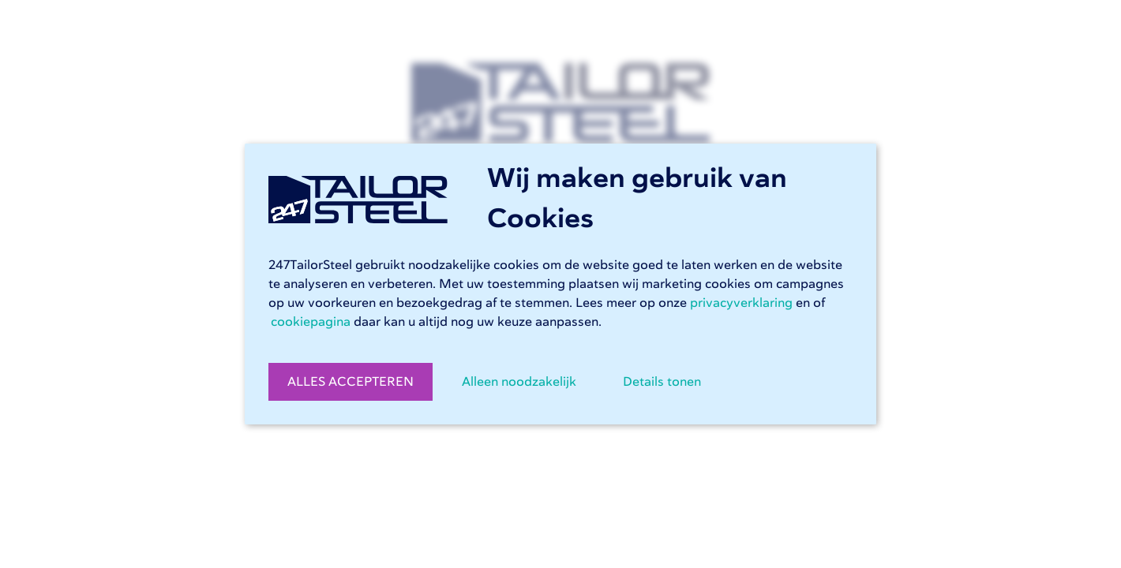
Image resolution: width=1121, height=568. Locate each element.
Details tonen (662, 382)
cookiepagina (311, 322)
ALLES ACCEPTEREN (350, 382)
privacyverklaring (741, 303)
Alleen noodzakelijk (519, 382)
